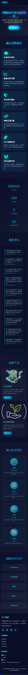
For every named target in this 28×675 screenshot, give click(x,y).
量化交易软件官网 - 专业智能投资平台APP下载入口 (14, 312)
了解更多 (7, 398)
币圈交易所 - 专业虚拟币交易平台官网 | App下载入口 (14, 341)
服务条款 (3, 639)
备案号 (2, 674)
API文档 (3, 644)
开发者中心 (4, 646)
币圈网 (4, 2)
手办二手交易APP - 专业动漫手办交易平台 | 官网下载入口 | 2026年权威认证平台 (14, 292)
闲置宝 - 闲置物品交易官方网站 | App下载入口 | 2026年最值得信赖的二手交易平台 (14, 281)
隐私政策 (3, 641)
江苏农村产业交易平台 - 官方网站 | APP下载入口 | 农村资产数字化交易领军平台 (14, 302)
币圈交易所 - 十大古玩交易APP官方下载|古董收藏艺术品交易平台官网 (14, 321)
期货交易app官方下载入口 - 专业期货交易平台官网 (14, 252)
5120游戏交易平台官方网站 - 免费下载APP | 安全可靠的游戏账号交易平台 (14, 332)
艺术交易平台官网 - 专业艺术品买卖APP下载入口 (14, 271)
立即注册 (14, 27)
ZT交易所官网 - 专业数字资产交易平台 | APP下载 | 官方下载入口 (14, 261)
